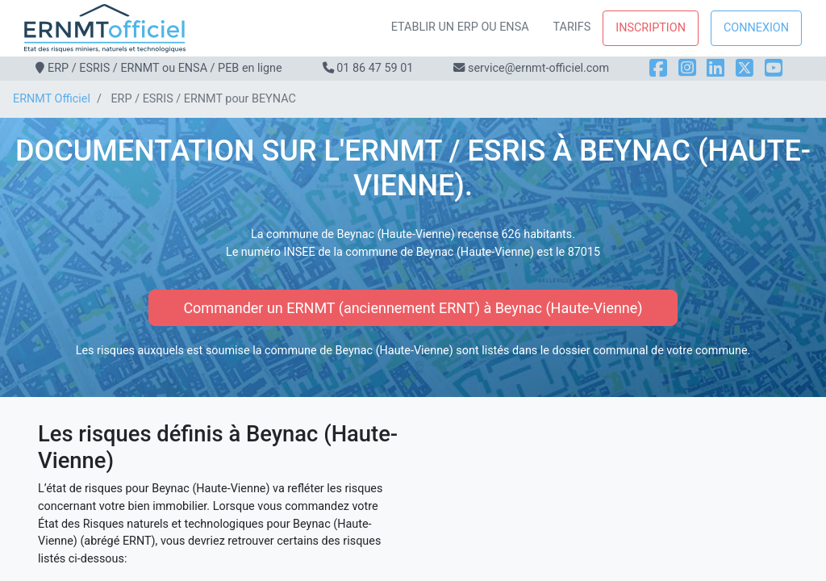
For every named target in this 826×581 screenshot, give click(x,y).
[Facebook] (658, 68)
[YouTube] (773, 68)
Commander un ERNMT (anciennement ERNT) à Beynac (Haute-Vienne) (412, 307)
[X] (744, 68)
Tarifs (572, 27)
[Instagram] (687, 68)
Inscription (650, 28)
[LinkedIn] (715, 68)
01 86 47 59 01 (374, 68)
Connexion (756, 28)
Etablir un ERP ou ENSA (460, 27)
